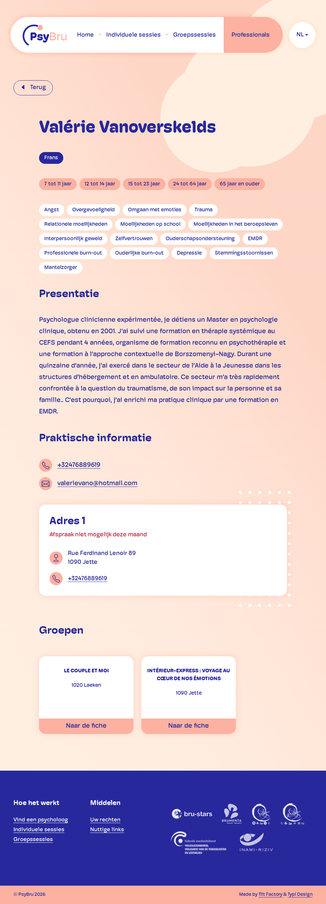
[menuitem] (85, 35)
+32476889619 (78, 465)
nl (300, 35)
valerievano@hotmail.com (97, 483)
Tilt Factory (270, 894)
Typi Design (300, 894)
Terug (37, 88)
